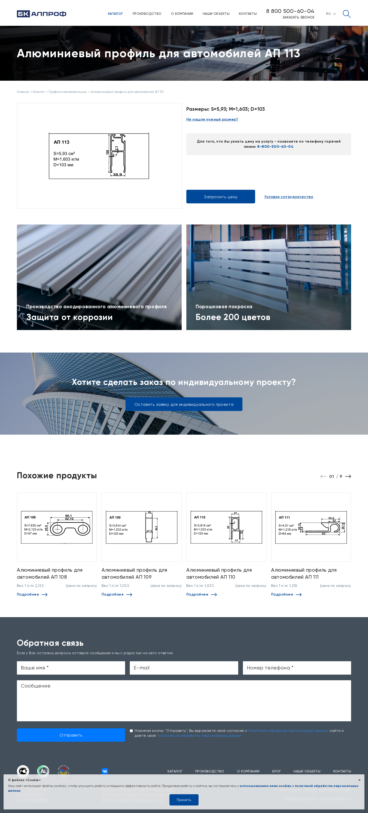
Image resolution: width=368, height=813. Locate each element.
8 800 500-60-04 (290, 11)
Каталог (115, 14)
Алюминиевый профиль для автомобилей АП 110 (219, 573)
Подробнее (32, 594)
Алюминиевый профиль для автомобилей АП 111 (304, 573)
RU (331, 13)
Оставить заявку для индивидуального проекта (184, 404)
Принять (184, 800)
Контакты (248, 13)
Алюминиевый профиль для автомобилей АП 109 (134, 573)
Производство (147, 13)
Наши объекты (216, 13)
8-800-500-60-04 (275, 146)
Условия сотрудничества (288, 197)
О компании (182, 13)
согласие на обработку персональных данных (199, 735)
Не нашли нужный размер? (212, 119)
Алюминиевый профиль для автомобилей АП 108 (50, 573)
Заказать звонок (298, 17)
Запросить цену (221, 196)
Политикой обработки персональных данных (288, 731)
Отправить (71, 735)
